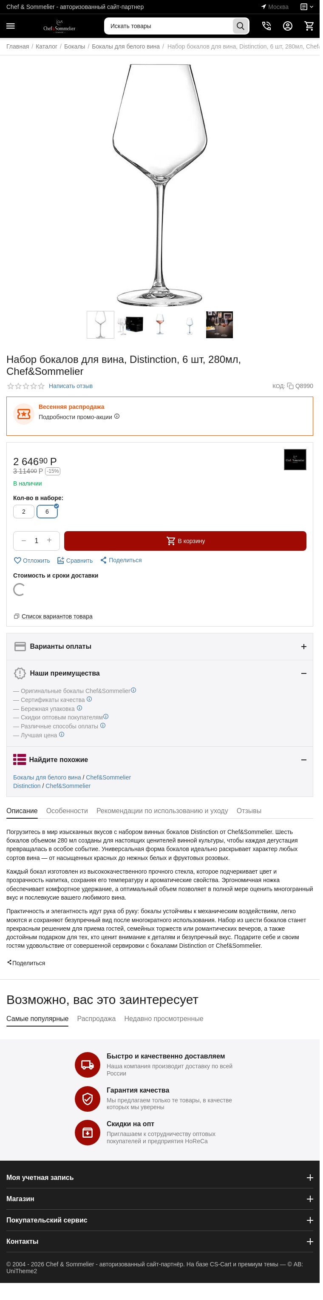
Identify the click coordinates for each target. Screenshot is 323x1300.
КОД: (278, 386)
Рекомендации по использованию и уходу (162, 810)
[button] (120, 560)
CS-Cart (221, 1264)
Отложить (31, 560)
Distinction (27, 785)
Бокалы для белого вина (47, 777)
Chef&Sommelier (108, 777)
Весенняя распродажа (71, 406)
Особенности (67, 810)
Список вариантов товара (57, 616)
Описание (22, 810)
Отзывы (249, 810)
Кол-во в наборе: (38, 498)
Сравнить (75, 560)
